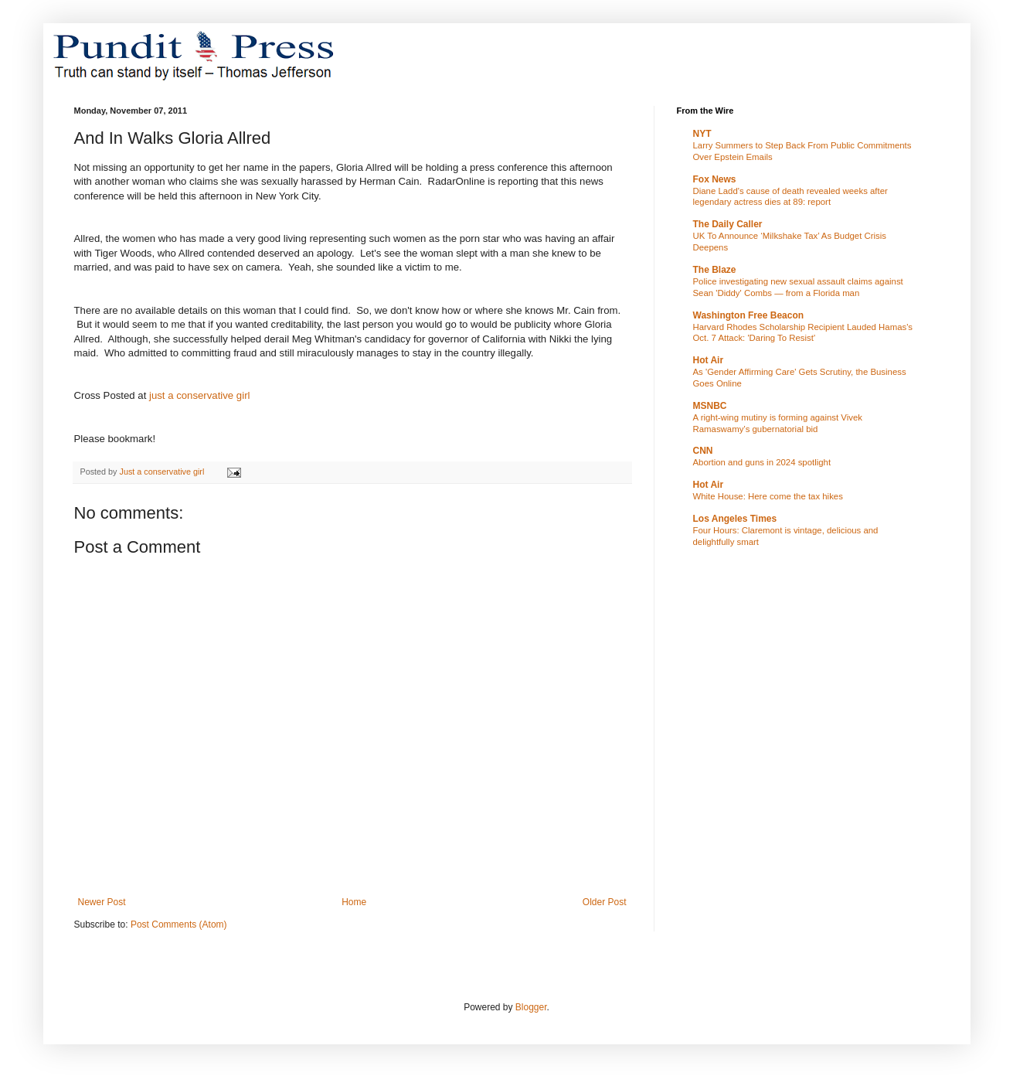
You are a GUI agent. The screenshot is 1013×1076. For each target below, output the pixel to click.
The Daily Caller (728, 224)
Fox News (714, 179)
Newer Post (102, 902)
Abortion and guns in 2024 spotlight (762, 462)
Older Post (605, 902)
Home (354, 902)
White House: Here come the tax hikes (768, 496)
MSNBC (710, 405)
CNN (703, 450)
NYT (702, 133)
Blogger (531, 1007)
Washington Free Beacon (748, 315)
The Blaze (714, 269)
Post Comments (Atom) (179, 924)
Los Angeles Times (735, 518)
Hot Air (708, 360)
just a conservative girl (199, 395)
